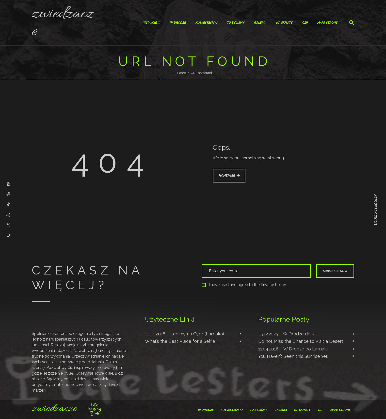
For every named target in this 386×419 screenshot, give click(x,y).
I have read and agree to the (244, 284)
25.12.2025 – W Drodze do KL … (289, 333)
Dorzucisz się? (375, 209)
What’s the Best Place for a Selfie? (181, 341)
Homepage (227, 175)
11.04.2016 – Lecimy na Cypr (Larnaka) (184, 333)
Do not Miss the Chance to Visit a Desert (300, 341)
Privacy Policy (273, 284)
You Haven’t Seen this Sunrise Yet (293, 356)
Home (181, 73)
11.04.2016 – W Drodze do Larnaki (293, 348)
